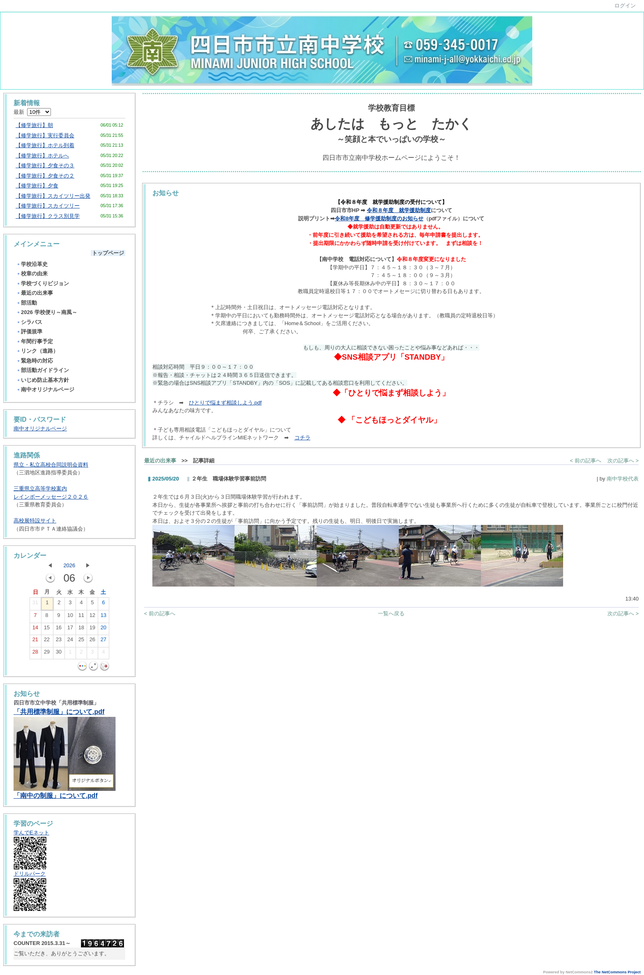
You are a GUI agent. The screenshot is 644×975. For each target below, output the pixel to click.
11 (81, 617)
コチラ (302, 437)
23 (59, 641)
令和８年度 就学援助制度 (399, 210)
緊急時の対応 (34, 361)
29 (47, 653)
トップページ (108, 253)
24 (70, 641)
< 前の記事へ (585, 460)
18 (81, 629)
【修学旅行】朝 (34, 125)
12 (92, 617)
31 (35, 604)
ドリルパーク (30, 874)
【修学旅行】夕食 (37, 186)
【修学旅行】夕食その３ (45, 165)
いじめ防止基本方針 (42, 380)
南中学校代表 (623, 479)
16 (59, 629)
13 (103, 617)
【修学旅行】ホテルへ (42, 155)
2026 (69, 565)
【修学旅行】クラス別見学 (48, 216)
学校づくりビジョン (42, 283)
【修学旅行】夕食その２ (45, 176)
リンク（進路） (37, 351)
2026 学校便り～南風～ (46, 312)
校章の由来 (32, 273)
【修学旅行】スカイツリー (48, 206)
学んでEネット (31, 832)
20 (103, 629)
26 (92, 641)
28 (35, 653)
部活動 (26, 303)
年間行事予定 (34, 341)
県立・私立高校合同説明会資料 (51, 465)
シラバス (29, 322)
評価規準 (29, 331)
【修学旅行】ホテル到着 (45, 145)
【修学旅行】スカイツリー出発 (53, 196)
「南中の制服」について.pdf (56, 795)
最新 (32, 112)
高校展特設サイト (35, 521)
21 (35, 641)
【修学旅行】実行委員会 (45, 135)
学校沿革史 (32, 264)
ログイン (625, 5)
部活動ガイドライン (42, 370)
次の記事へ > (623, 460)
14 (35, 629)
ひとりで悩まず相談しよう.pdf (225, 403)
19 (92, 629)
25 (81, 641)
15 (47, 629)
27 (103, 641)
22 (47, 641)
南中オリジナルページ (45, 389)
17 (70, 629)
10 (70, 617)
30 (59, 653)
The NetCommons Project (617, 972)
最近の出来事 (34, 293)
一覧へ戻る (391, 613)
